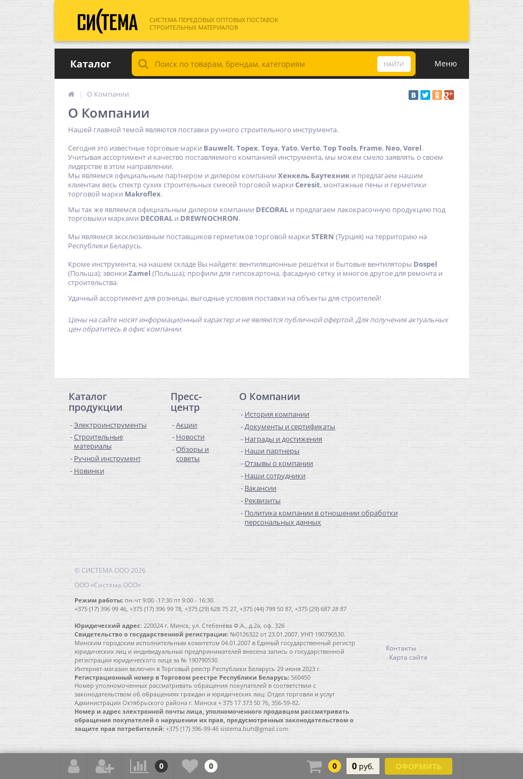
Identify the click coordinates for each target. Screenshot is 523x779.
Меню (445, 63)
